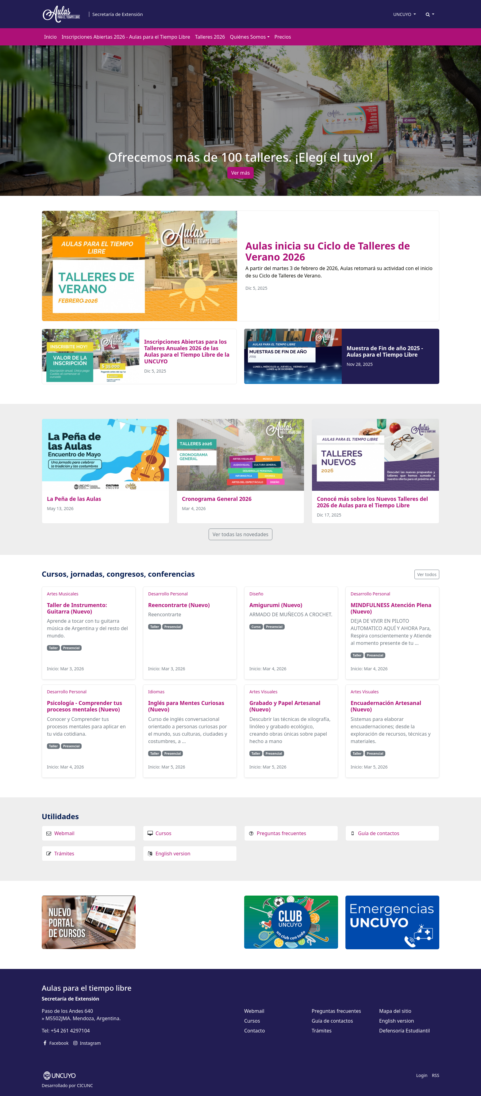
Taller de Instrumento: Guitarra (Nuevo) (77, 608)
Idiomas (156, 692)
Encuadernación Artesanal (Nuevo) (386, 706)
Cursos (163, 833)
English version (173, 853)
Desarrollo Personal (168, 594)
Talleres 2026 (210, 36)
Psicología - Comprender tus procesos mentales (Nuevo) (84, 706)
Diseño (256, 594)
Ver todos (427, 574)
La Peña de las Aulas (74, 498)
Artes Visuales (263, 692)
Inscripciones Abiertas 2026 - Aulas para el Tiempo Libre (126, 36)
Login (422, 1075)
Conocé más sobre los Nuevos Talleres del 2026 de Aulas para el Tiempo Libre (372, 502)
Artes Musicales (62, 594)
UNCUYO (402, 14)
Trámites (64, 853)
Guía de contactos (378, 833)
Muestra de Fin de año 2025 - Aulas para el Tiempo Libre (385, 351)
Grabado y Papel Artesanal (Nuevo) (284, 706)
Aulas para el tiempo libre (87, 988)
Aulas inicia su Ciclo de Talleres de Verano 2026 (327, 251)
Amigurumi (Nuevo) (275, 605)
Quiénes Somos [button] (248, 36)
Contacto (254, 1030)
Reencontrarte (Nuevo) (179, 605)
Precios (283, 36)
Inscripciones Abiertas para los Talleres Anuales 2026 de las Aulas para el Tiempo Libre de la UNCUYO (186, 351)
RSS (435, 1075)
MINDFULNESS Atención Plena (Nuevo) (391, 608)
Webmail (64, 833)
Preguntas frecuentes (281, 833)
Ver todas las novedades (240, 534)
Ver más (240, 172)
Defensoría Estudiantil (404, 1030)
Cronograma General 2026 (217, 498)
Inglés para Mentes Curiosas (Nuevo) (186, 706)
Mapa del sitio (395, 1011)
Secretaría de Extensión (117, 14)
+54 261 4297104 (70, 1030)
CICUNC (85, 1085)
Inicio (50, 36)
